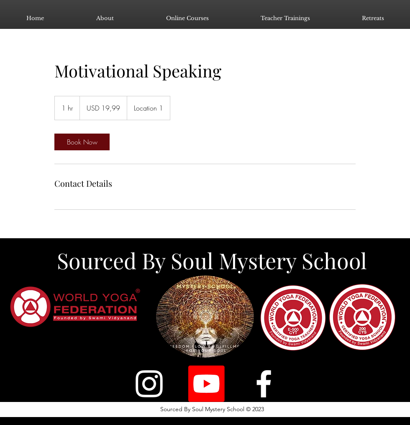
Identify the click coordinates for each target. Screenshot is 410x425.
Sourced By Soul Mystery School (212, 260)
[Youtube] (206, 384)
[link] (82, 142)
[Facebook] (264, 384)
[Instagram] (149, 384)
